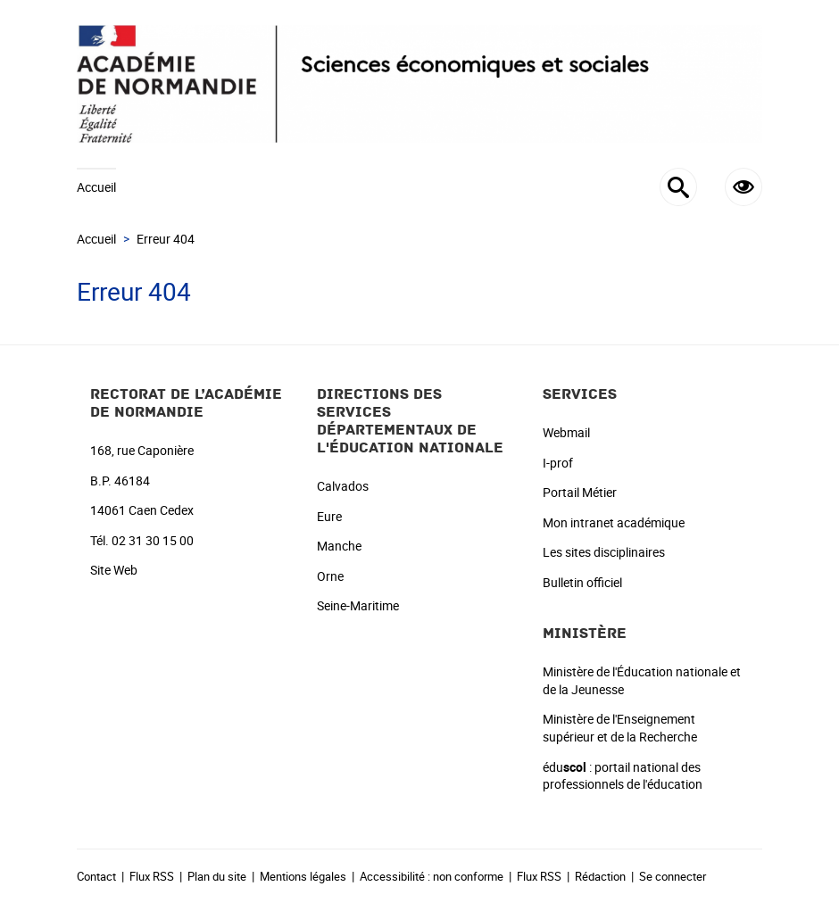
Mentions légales (303, 876)
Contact (96, 876)
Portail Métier (580, 492)
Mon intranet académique (614, 522)
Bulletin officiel (582, 582)
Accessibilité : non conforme (431, 876)
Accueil (96, 186)
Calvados (343, 485)
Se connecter (672, 876)
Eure (329, 516)
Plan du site (216, 876)
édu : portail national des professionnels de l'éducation (622, 775)
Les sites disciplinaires (604, 551)
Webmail (566, 432)
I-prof (558, 462)
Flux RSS (151, 876)
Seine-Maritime (358, 605)
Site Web (113, 569)
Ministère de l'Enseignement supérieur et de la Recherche (620, 727)
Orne (330, 575)
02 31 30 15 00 (153, 540)
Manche (339, 545)
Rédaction (600, 876)
